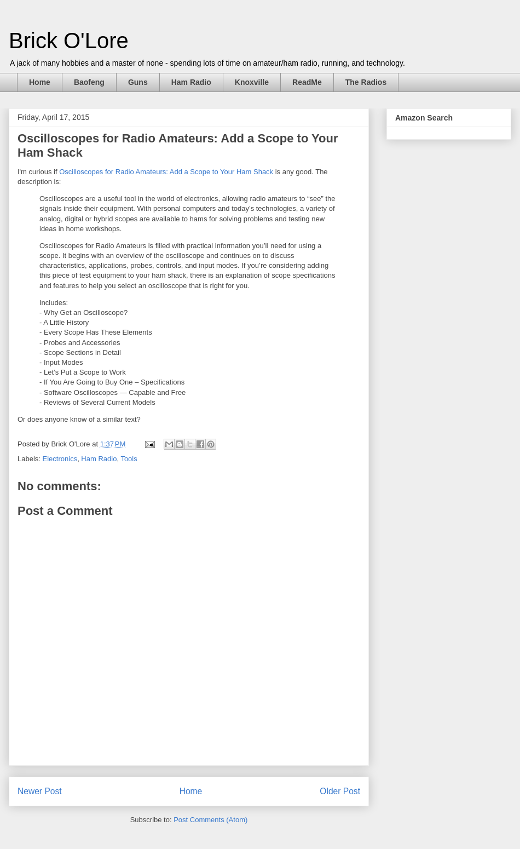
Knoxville (252, 82)
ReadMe (307, 82)
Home (39, 82)
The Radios (365, 82)
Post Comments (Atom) (210, 820)
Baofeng (89, 82)
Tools (128, 459)
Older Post (340, 791)
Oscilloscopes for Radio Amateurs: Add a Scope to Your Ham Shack (166, 172)
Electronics (60, 459)
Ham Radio (191, 82)
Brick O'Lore (69, 40)
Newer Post (40, 791)
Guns (138, 82)
